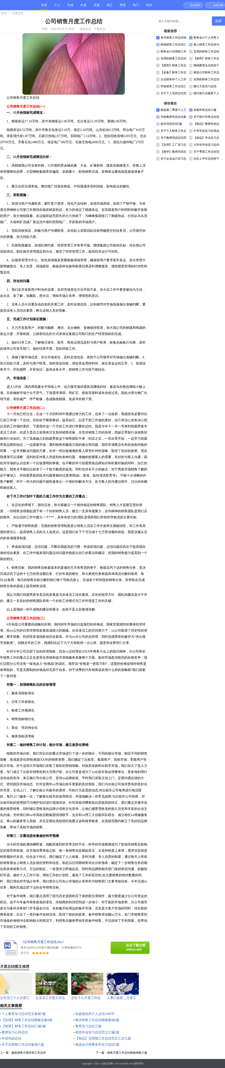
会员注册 (218, 5)
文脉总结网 (107, 1063)
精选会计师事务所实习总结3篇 (97, 1044)
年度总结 (83, 6)
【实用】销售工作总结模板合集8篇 (27, 1020)
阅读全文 (85, 29)
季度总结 (123, 6)
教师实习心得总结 (15, 1032)
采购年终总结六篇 (205, 109)
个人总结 (57, 6)
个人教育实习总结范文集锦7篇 (24, 1014)
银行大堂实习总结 (205, 86)
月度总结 (96, 6)
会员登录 (195, 5)
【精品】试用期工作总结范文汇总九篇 (103, 1038)
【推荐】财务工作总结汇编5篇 (24, 1026)
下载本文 (99, 29)
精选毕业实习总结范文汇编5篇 (97, 1032)
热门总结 (136, 6)
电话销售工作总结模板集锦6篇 (97, 1020)
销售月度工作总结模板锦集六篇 (127, 1052)
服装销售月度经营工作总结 (28, 1052)
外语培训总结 (11, 1038)
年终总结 (70, 6)
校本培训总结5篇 (171, 123)
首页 (44, 5)
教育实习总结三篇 (88, 1026)
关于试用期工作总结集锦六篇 (23, 1044)
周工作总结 (110, 6)
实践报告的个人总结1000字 (95, 1014)
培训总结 (149, 6)
